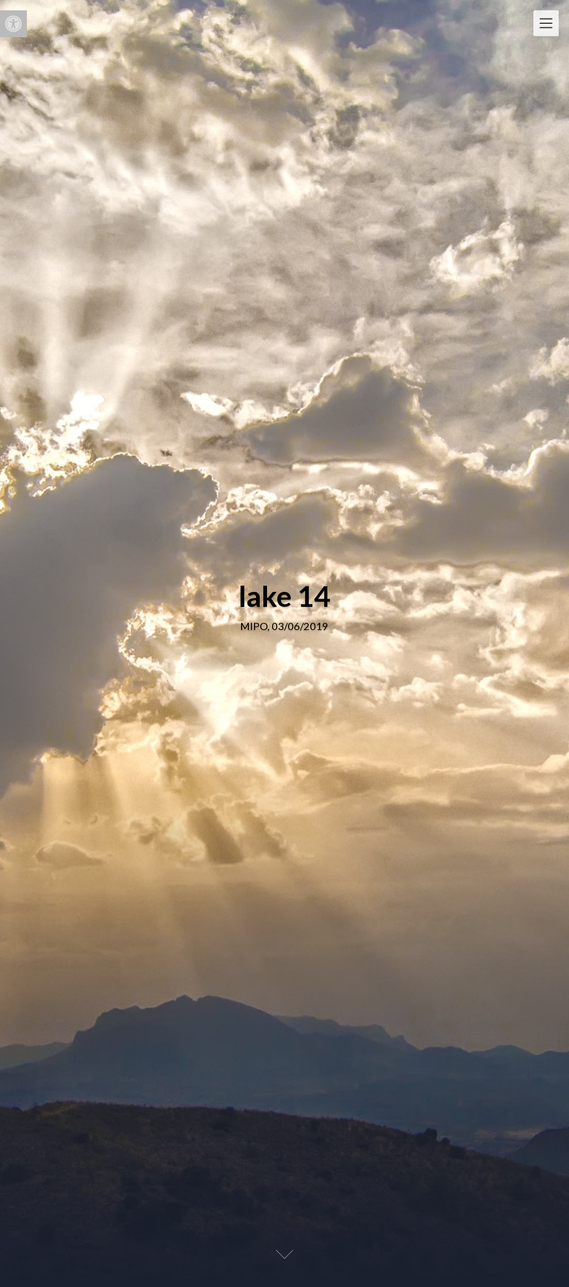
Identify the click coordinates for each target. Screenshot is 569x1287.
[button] (13, 23)
